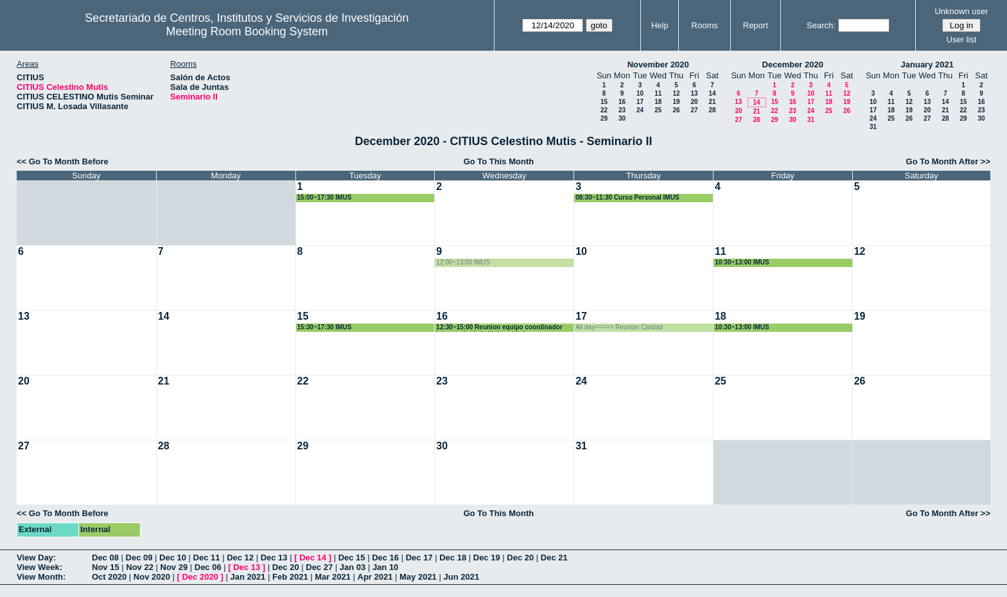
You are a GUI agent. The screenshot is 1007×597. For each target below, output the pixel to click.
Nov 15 (105, 567)
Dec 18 (452, 557)
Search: (821, 25)
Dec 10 (172, 557)
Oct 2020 (109, 577)
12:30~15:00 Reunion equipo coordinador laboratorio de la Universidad (499, 328)
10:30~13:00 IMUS (742, 262)
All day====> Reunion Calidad (619, 327)
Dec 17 (419, 557)
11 (657, 93)
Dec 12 (240, 557)
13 (693, 93)
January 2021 (927, 64)
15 (604, 101)
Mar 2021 (333, 577)
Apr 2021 (375, 577)
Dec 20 (520, 557)
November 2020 (658, 64)
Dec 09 (139, 557)
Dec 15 (351, 557)
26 (675, 110)
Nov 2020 (152, 577)
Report (755, 25)
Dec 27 (319, 567)
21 (711, 101)
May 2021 (418, 577)
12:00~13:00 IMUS (463, 262)
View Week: (39, 567)
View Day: (36, 557)
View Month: (41, 577)
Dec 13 (274, 557)
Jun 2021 (461, 577)
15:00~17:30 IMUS (324, 197)
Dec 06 (208, 567)
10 (640, 93)
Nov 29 (174, 567)
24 (640, 110)
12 (675, 93)
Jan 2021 (247, 577)
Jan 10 (385, 567)
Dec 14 (312, 557)
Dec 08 (105, 557)
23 (622, 110)
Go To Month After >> (948, 161)
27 (693, 110)
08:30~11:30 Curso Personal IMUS (627, 197)
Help (660, 25)
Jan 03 (352, 567)
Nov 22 (139, 567)
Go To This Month (499, 161)
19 (675, 101)
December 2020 (792, 64)
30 (622, 118)
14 (711, 93)
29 (604, 118)
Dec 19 (486, 557)
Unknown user (961, 11)
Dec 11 (206, 557)
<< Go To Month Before (63, 161)
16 (622, 101)
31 (810, 119)
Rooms (705, 25)
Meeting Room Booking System (247, 31)
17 (640, 101)
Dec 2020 (200, 577)
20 (693, 101)
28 (711, 110)
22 (604, 110)
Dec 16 (385, 557)
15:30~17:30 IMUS (324, 327)
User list (962, 39)
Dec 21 (554, 557)
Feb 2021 (290, 577)
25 (657, 110)
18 (657, 101)
